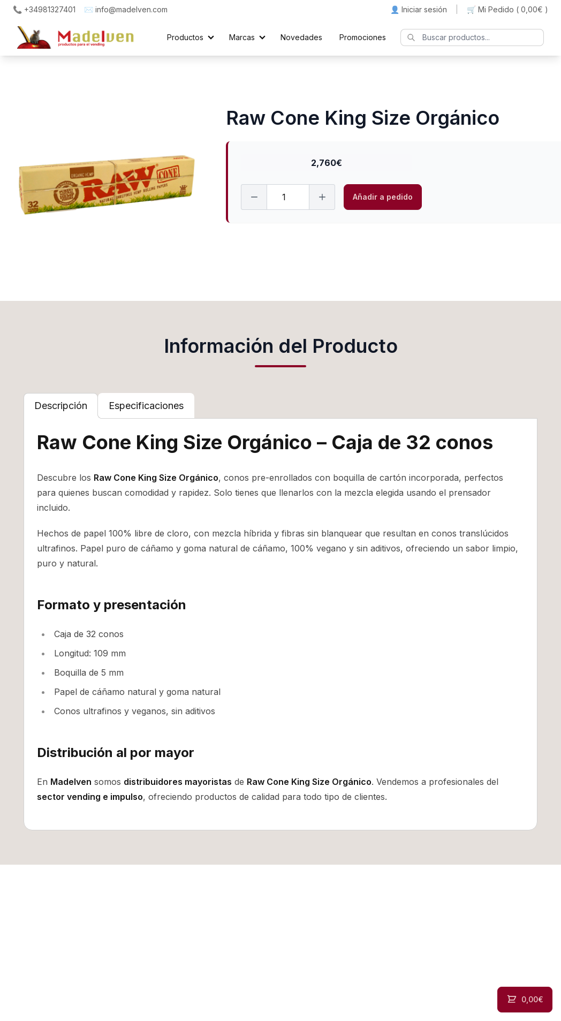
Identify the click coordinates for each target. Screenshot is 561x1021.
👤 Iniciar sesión (418, 9)
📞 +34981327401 (44, 9)
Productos (185, 37)
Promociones (362, 37)
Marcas (242, 37)
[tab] (61, 406)
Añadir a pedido (383, 196)
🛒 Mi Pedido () (507, 9)
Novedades (301, 37)
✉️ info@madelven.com (126, 9)
